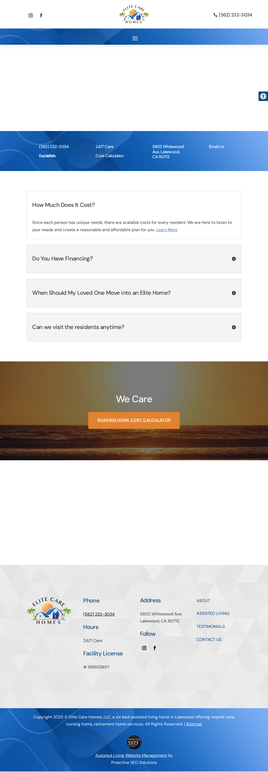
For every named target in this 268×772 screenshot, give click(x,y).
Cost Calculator (110, 155)
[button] (263, 96)
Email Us (216, 146)
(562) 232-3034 (235, 15)
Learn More (166, 229)
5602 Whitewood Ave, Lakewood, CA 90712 (168, 151)
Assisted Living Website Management (131, 756)
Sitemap (194, 725)
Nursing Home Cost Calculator (134, 420)
